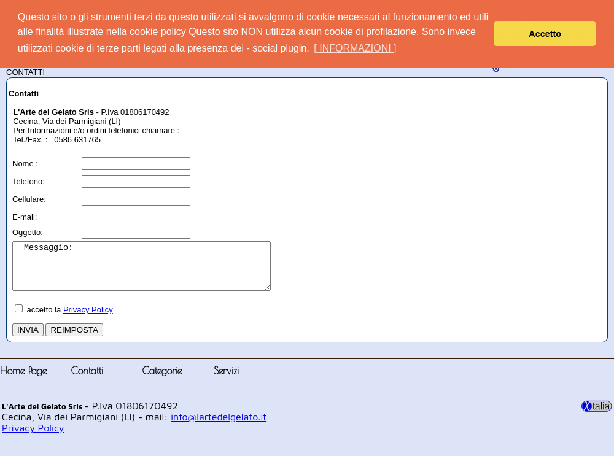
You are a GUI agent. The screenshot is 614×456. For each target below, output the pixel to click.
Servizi (226, 379)
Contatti (87, 379)
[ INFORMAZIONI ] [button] (355, 48)
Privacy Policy (88, 318)
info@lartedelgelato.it (218, 425)
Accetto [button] (545, 34)
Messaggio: (156, 270)
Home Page (23, 379)
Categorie (162, 379)
